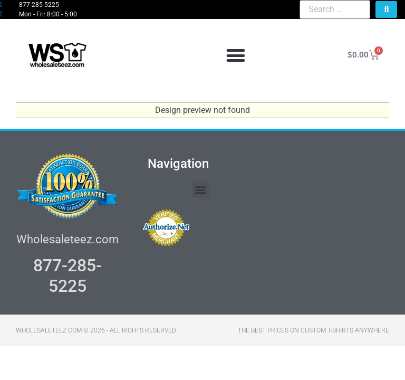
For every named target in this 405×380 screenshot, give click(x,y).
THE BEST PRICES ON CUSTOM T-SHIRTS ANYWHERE (313, 330)
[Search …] (335, 9)
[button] (235, 55)
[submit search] (386, 9)
